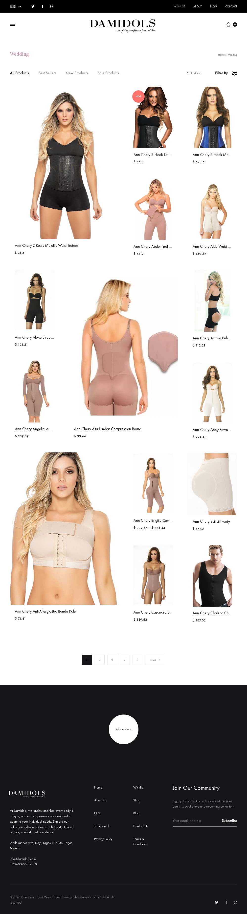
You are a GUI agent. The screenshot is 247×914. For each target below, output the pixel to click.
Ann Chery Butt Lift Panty (211, 521)
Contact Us (140, 826)
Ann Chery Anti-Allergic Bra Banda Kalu (45, 611)
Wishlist (179, 6)
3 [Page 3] (112, 660)
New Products (77, 73)
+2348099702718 (23, 864)
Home (221, 54)
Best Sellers (47, 73)
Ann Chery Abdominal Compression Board (166, 246)
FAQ (97, 813)
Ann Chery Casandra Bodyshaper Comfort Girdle (171, 612)
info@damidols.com (23, 859)
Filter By (226, 73)
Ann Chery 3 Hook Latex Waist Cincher (164, 154)
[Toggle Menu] (12, 24)
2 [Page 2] (99, 660)
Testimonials (102, 826)
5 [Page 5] (137, 660)
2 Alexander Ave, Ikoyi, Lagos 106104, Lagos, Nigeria (41, 845)
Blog (213, 6)
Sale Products (108, 73)
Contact (231, 6)
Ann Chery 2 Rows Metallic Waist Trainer (46, 245)
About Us (100, 800)
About (197, 6)
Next (155, 660)
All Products (19, 73)
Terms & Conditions (140, 841)
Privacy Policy (103, 839)
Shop (136, 800)
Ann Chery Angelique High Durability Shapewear (53, 428)
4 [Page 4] (125, 660)
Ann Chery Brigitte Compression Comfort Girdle (170, 520)
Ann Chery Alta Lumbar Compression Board (107, 428)
